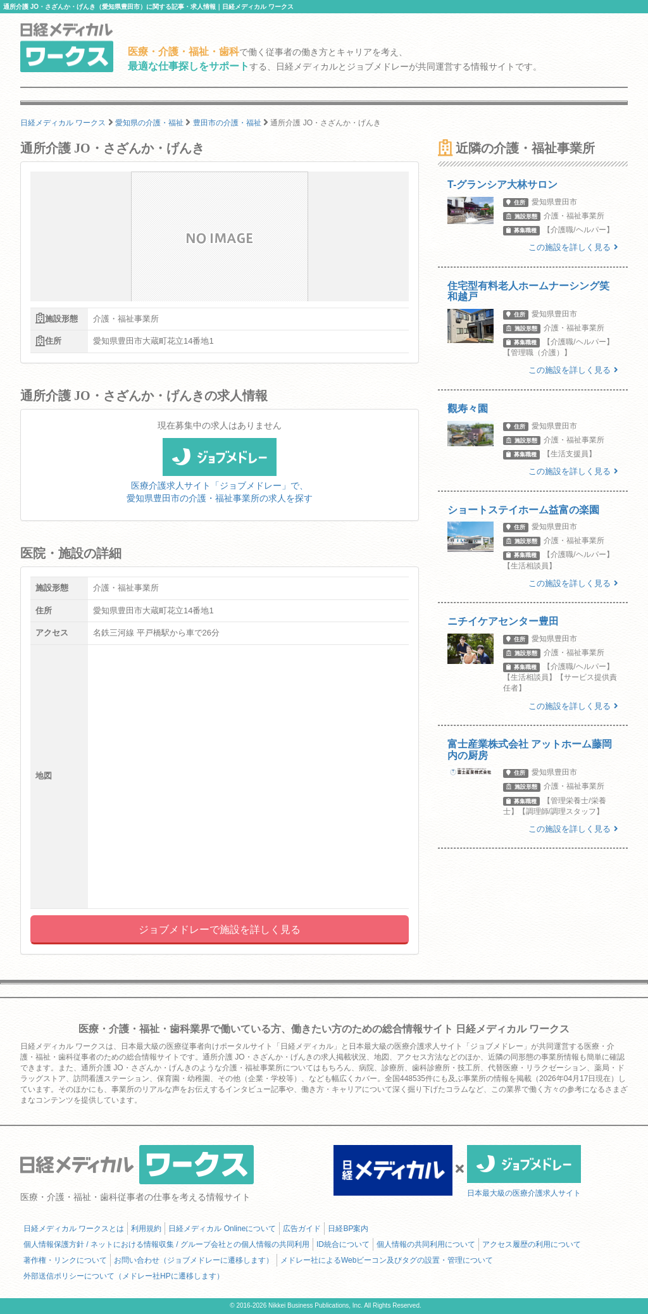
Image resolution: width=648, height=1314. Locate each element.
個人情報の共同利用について (426, 1244)
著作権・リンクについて (65, 1260)
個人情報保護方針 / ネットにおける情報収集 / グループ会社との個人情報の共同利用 (166, 1244)
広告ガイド (302, 1228)
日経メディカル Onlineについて (222, 1228)
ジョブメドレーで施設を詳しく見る (220, 929)
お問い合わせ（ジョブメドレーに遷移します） (193, 1260)
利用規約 (146, 1228)
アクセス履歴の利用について (531, 1244)
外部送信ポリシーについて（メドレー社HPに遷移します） (123, 1276)
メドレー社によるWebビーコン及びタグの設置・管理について (386, 1260)
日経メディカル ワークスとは (73, 1228)
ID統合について (343, 1244)
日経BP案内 (348, 1228)
